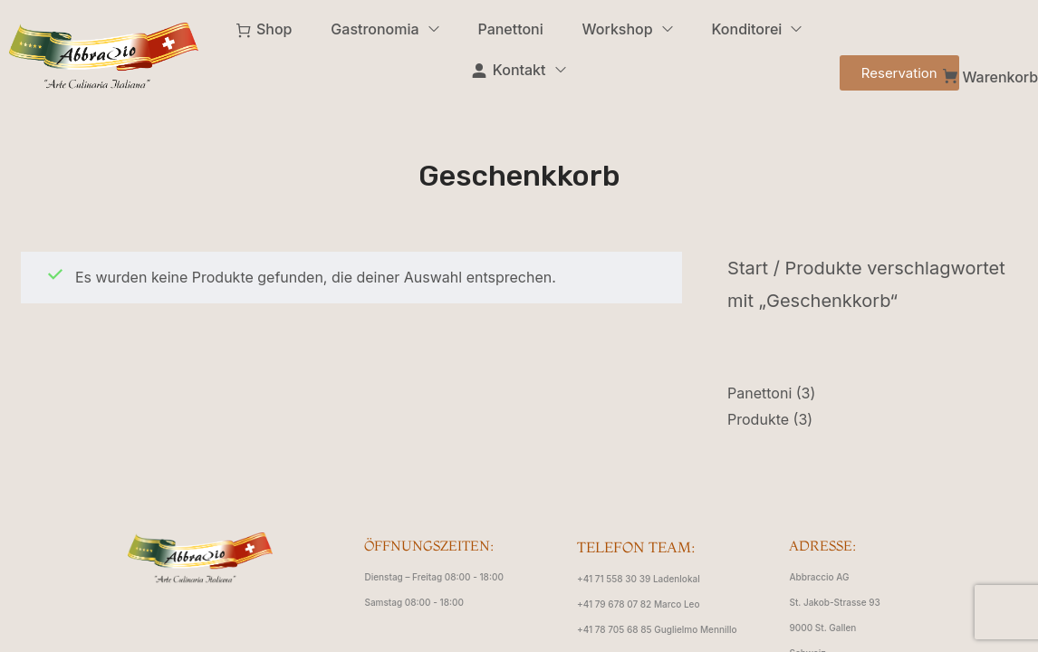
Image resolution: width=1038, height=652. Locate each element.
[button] (899, 73)
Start (747, 268)
